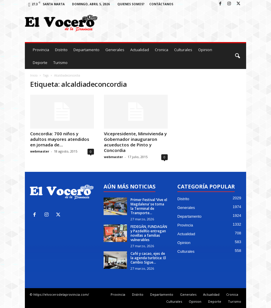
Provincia (41, 49)
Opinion (205, 49)
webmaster (39, 151)
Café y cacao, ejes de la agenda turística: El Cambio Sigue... (148, 258)
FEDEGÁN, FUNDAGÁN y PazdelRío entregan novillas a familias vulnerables (149, 233)
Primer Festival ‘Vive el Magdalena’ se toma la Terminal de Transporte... (149, 206)
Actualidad (139, 49)
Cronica (161, 49)
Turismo (60, 62)
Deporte (40, 62)
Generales (114, 49)
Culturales (183, 49)
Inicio (33, 75)
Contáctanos (161, 4)
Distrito (61, 49)
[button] (237, 56)
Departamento (86, 49)
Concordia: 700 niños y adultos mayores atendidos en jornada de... (59, 139)
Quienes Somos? (131, 4)
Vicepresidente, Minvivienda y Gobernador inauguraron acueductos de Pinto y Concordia (135, 142)
